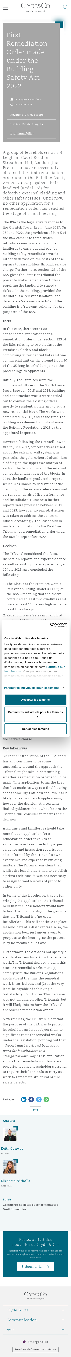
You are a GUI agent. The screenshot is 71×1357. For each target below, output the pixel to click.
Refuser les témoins (35, 728)
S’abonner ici (32, 1267)
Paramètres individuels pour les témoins (31, 687)
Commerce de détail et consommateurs (30, 1204)
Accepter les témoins (35, 699)
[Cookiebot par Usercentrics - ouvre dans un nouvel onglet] (50, 624)
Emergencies (38, 1342)
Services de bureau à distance (35, 1349)
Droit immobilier (14, 1209)
